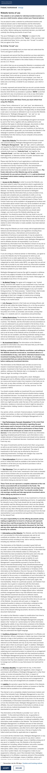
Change (20, 8)
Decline (19, 768)
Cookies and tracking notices (32, 763)
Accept (6, 768)
